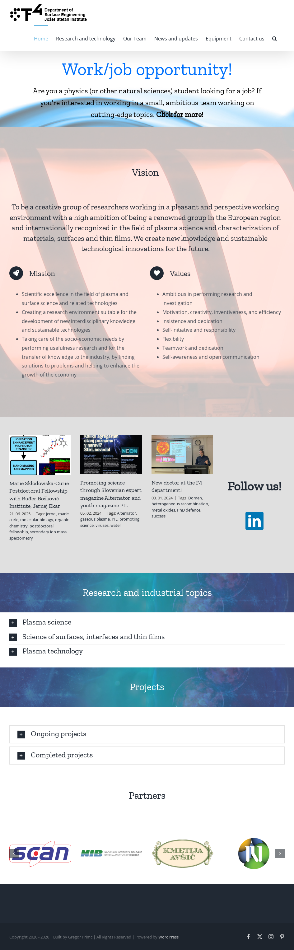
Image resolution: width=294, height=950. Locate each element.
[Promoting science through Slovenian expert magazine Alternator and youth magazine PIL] (111, 454)
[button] (274, 38)
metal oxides (163, 510)
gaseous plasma (95, 519)
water (115, 525)
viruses (102, 525)
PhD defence (188, 510)
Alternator (126, 513)
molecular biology (36, 519)
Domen (195, 498)
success (159, 516)
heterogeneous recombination (180, 504)
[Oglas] (147, 89)
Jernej (51, 514)
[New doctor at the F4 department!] (182, 454)
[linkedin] (254, 521)
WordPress (168, 937)
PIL (115, 519)
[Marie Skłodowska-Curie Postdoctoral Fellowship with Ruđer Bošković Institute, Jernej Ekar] (40, 455)
